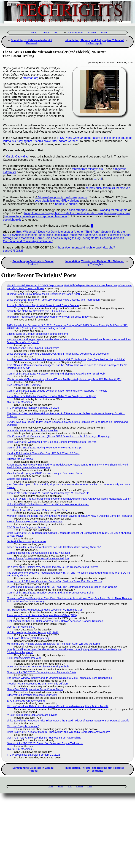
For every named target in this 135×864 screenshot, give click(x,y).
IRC (56, 32)
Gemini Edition (75, 32)
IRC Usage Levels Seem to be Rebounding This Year (37, 510)
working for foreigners (114, 210)
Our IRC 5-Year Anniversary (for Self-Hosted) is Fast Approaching (44, 737)
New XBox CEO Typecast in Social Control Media (35, 689)
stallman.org (30, 77)
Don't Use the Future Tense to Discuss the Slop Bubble (38, 666)
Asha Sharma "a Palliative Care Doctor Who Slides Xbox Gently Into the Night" (51, 396)
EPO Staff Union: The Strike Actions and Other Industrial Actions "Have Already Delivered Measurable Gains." (69, 498)
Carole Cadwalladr (17, 156)
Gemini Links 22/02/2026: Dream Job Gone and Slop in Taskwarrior (45, 743)
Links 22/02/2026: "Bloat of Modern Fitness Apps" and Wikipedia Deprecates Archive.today (58, 732)
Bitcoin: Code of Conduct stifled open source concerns (37, 333)
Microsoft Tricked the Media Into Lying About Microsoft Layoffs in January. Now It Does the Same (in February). (70, 515)
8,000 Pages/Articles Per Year (24, 658)
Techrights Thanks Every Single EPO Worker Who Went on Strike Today (48, 316)
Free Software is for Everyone (24, 385)
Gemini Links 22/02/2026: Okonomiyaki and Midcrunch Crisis (41, 672)
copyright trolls (12, 219)
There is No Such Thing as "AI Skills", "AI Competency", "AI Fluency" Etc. (48, 493)
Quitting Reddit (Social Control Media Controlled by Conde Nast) (43, 294)
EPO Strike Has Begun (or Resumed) (28, 527)
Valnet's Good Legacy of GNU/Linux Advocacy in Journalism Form (44, 473)
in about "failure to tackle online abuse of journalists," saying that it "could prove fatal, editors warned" (67, 139)
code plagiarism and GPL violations (57, 200)
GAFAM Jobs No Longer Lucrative (26, 541)
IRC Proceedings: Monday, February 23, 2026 (33, 407)
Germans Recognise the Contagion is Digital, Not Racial (39, 552)
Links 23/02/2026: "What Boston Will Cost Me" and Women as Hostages (48, 504)
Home (34, 32)
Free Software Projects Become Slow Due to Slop (35, 521)
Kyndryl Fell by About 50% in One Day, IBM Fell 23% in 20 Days (43, 453)
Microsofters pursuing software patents (62, 197)
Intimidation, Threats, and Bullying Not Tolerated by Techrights (94, 42)
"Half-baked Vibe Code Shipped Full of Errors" (33, 348)
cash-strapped (78, 210)
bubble (73, 203)
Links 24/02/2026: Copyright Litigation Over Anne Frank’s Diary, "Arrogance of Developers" (58, 353)
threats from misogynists (87, 168)
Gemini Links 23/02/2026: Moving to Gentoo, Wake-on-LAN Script (44, 447)
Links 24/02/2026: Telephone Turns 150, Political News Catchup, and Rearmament (53, 299)
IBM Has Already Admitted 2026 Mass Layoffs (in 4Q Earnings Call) (45, 609)
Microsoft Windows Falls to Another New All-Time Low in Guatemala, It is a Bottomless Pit (57, 706)
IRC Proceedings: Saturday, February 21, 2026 (33, 754)
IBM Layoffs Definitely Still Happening (28, 638)
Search (92, 32)
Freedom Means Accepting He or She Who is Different (37, 683)
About (46, 32)
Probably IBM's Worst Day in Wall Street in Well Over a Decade (43, 305)
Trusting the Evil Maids (20, 459)
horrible (60, 203)
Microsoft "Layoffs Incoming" (23, 726)
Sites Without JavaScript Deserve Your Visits (32, 695)
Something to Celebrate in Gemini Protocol (31, 42)
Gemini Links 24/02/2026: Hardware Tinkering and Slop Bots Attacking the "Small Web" (56, 373)
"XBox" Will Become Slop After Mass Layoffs (32, 714)
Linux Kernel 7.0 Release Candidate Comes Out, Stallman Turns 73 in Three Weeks (54, 581)
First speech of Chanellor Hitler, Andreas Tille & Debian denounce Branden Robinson (55, 621)
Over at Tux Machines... (20, 402)
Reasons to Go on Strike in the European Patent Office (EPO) (42, 615)
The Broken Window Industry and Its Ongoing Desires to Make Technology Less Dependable (59, 677)
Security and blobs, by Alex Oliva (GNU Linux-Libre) (36, 311)
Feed (104, 32)
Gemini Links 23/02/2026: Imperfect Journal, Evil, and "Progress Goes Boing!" (51, 592)
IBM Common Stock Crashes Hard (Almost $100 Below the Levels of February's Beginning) (58, 436)
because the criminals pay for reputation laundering (36, 216)
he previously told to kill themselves (107, 187)
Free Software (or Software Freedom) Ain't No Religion (38, 558)
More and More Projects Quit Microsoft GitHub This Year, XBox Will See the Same (53, 643)
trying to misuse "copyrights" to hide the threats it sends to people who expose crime (77, 213)
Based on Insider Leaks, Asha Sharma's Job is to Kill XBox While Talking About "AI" (54, 547)
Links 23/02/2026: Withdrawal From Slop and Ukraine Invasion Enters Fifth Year (52, 441)
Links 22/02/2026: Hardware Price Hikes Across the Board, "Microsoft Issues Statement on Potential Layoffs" (68, 720)
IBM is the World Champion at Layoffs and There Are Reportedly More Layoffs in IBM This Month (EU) (64, 379)
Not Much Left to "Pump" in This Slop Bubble (32, 430)
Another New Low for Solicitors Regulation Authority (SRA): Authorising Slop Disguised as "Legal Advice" (66, 359)
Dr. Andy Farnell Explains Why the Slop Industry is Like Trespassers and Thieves (52, 567)
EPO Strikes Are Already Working (26, 700)
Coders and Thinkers (19, 478)
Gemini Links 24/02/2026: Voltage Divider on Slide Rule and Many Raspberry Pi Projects (57, 390)
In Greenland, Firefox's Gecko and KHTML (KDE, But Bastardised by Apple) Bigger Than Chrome (62, 586)
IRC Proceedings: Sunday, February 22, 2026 (32, 632)
